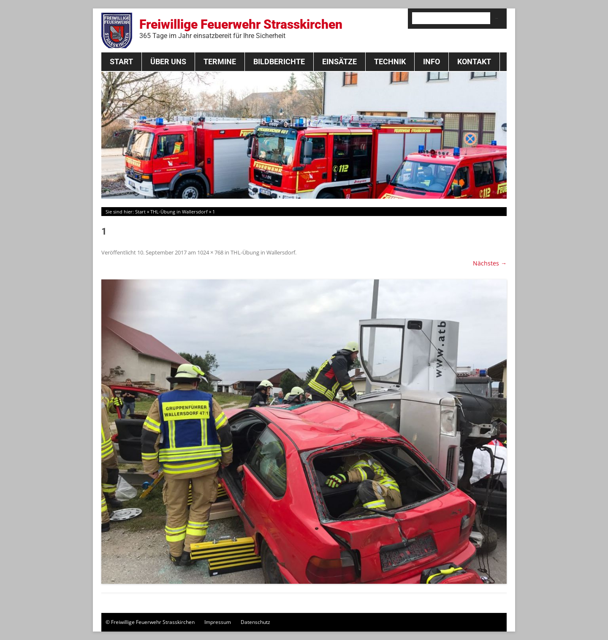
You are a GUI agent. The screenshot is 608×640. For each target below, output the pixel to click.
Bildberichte (279, 61)
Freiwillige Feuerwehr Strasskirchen (240, 28)
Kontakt (474, 61)
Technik (390, 61)
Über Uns (168, 61)
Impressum (217, 622)
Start (121, 61)
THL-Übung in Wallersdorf (179, 211)
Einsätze (339, 61)
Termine (220, 61)
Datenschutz (255, 622)
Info (431, 61)
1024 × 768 (210, 252)
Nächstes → (490, 263)
